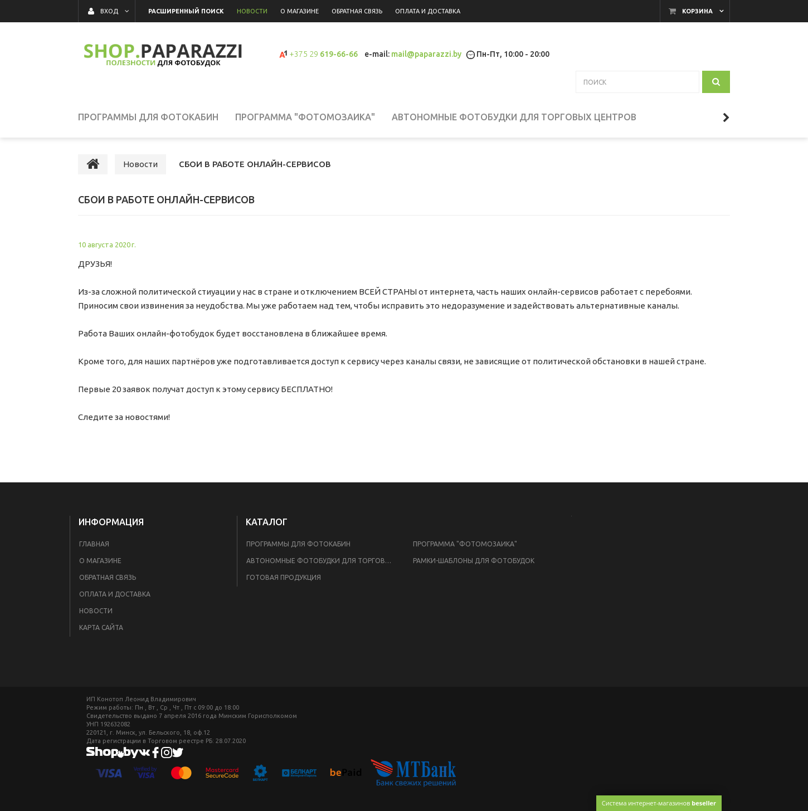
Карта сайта (101, 627)
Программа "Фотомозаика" (465, 544)
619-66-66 (323, 54)
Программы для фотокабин (298, 544)
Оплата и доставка (114, 594)
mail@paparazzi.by (426, 54)
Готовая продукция (283, 577)
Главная (94, 544)
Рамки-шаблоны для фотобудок (473, 560)
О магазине (100, 560)
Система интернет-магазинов (659, 803)
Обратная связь (107, 577)
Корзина (697, 11)
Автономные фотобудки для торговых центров (323, 560)
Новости (96, 610)
